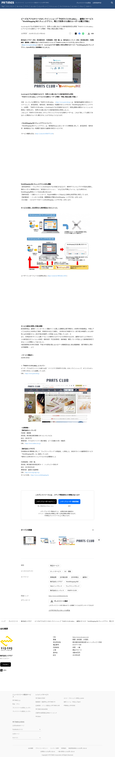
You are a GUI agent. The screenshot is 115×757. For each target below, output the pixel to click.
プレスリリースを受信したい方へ (22, 707)
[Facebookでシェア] (79, 33)
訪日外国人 (75, 577)
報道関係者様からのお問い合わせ (78, 748)
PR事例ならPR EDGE (69, 705)
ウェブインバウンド (73, 586)
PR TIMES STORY (40, 698)
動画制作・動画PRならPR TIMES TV (45, 702)
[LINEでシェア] (83, 33)
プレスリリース (13, 621)
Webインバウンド (56, 586)
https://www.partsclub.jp (29, 45)
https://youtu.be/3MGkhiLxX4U (57, 276)
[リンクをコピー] (92, 33)
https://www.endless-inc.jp (32, 443)
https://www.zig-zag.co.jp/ (81, 637)
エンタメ (33, 6)
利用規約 (63, 748)
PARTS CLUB (72, 590)
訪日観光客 (64, 577)
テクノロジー (10, 6)
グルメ (81, 6)
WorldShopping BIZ (72, 581)
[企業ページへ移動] (6, 644)
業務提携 (53, 577)
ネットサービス (55, 571)
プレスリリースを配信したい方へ (22, 711)
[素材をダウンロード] (88, 33)
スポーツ (88, 6)
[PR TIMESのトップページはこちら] (25, 2)
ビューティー (43, 6)
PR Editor (38, 716)
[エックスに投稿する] (75, 33)
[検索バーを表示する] (112, 2)
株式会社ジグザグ (56, 581)
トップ (3, 621)
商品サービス (54, 565)
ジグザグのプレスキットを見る (59, 610)
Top (3, 6)
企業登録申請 (97, 3)
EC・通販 (68, 571)
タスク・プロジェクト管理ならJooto (74, 698)
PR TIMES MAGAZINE (42, 709)
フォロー (5, 664)
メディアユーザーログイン (45, 501)
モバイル (19, 6)
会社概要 (30, 748)
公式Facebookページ (18, 725)
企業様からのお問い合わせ (47, 751)
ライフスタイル (65, 6)
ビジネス (74, 6)
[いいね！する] (70, 33)
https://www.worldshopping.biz (40, 475)
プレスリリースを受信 (83, 3)
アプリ (26, 6)
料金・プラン (16, 704)
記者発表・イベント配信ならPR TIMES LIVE (48, 705)
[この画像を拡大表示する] (30, 541)
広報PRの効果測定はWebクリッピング (46, 713)
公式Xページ (16, 734)
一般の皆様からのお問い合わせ (66, 751)
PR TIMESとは (16, 700)
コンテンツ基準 (54, 748)
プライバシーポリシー (42, 748)
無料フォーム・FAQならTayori (72, 702)
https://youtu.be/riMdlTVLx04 (44, 133)
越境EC (85, 577)
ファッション (53, 6)
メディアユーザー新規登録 (69, 501)
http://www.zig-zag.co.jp (32, 472)
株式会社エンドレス (57, 590)
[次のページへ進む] (99, 540)
